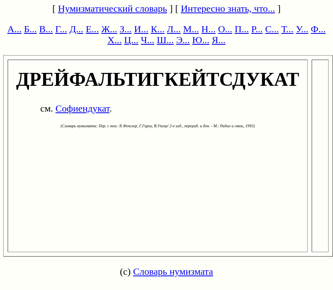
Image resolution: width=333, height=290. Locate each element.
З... (126, 29)
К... (157, 29)
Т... (287, 29)
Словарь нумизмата (173, 271)
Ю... (200, 40)
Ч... (148, 40)
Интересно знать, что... (228, 8)
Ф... (318, 29)
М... (191, 29)
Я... (218, 40)
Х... (115, 40)
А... (14, 29)
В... (46, 29)
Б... (30, 29)
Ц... (131, 40)
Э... (183, 40)
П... (242, 29)
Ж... (109, 29)
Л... (173, 29)
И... (141, 29)
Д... (76, 29)
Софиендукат (83, 108)
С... (272, 29)
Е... (92, 29)
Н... (208, 29)
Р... (257, 29)
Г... (61, 29)
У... (302, 29)
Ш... (165, 40)
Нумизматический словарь (112, 8)
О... (225, 29)
